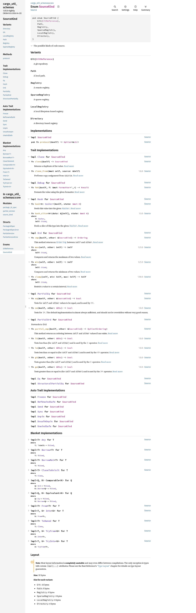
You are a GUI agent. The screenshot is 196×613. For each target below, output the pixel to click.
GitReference (49, 21)
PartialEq (44, 293)
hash (37, 204)
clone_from (41, 171)
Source (34, 10)
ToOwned (46, 520)
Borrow (46, 449)
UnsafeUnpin (45, 421)
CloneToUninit (51, 470)
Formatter (64, 187)
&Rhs (58, 308)
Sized (43, 221)
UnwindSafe (44, 426)
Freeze (42, 396)
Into (48, 510)
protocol (45, 142)
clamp (38, 277)
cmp (37, 237)
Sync (40, 411)
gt (36, 357)
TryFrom (50, 531)
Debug (41, 182)
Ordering (83, 237)
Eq (39, 378)
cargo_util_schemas (40, 3)
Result (85, 187)
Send (40, 406)
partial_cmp (42, 329)
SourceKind (44, 137)
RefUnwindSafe (46, 401)
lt (36, 338)
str (76, 142)
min (37, 262)
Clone (41, 156)
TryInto (50, 541)
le (36, 348)
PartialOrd (44, 319)
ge (36, 367)
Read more (69, 166)
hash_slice (41, 213)
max (37, 247)
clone (38, 161)
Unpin (41, 416)
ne (36, 308)
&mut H (76, 204)
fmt (37, 187)
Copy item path (58, 6)
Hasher (48, 204)
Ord (40, 233)
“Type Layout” (103, 566)
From (44, 505)
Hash (40, 199)
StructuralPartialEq (51, 383)
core (52, 3)
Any (44, 439)
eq (36, 298)
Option (67, 142)
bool (78, 298)
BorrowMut (48, 460)
